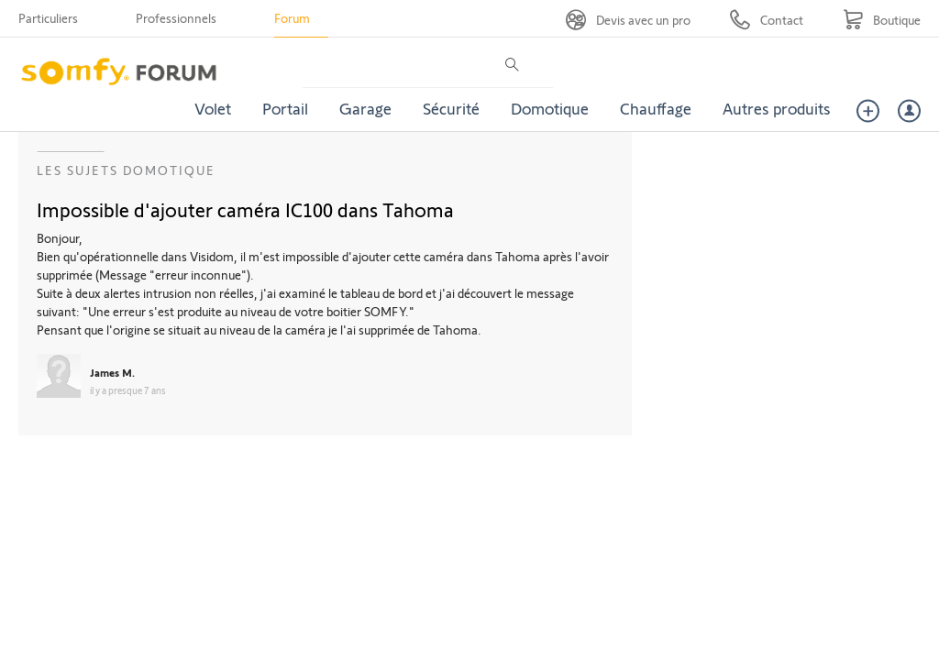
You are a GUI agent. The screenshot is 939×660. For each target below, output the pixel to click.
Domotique (550, 108)
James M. (112, 372)
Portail (285, 108)
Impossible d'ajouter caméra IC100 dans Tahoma (245, 209)
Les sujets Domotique (126, 170)
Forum (292, 18)
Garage (365, 108)
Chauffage (655, 108)
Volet (212, 108)
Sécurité (451, 108)
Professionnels (176, 18)
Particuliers (48, 18)
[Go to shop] (882, 20)
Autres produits (777, 108)
